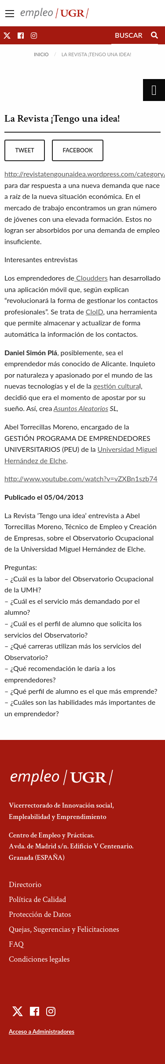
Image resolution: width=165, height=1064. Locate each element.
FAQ (16, 944)
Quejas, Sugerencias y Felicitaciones (64, 929)
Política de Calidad (37, 899)
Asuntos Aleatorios (81, 408)
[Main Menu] (9, 13)
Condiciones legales (39, 959)
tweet (24, 150)
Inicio (41, 54)
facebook (78, 150)
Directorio (25, 885)
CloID (94, 311)
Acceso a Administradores (41, 1031)
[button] (7, 35)
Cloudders (91, 278)
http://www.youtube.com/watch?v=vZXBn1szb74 (81, 478)
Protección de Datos (40, 914)
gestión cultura (116, 386)
